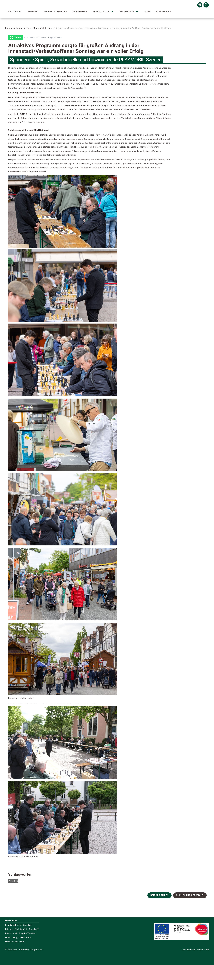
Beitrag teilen (159, 895)
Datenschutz (188, 949)
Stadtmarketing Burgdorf (18, 925)
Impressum (203, 949)
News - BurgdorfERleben (39, 28)
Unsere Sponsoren (14, 941)
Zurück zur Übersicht (190, 895)
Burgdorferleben (13, 28)
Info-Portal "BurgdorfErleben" (21, 933)
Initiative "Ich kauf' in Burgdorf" (22, 929)
